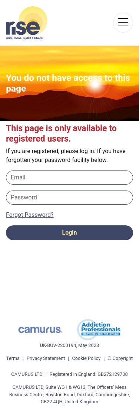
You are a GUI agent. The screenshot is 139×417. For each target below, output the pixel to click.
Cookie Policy (86, 358)
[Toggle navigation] (123, 23)
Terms (13, 358)
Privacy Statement (46, 358)
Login (69, 232)
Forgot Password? (30, 214)
